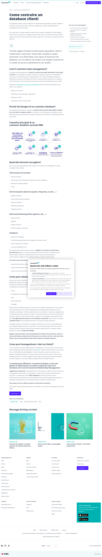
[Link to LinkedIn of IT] (2, 545)
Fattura (64, 530)
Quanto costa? (5, 496)
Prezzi (22, 2)
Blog (10, 10)
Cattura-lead (4, 483)
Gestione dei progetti (7, 473)
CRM (40, 401)
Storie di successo (31, 467)
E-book (28, 464)
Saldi (21, 401)
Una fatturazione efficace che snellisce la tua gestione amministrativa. (42, 533)
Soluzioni (15, 2)
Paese (43, 546)
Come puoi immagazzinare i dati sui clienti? (80, 41)
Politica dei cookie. (59, 289)
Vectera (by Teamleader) (7, 507)
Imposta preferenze (64, 293)
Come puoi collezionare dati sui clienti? (79, 39)
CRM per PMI (54, 530)
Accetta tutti (51, 293)
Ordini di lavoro (5, 486)
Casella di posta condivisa (8, 490)
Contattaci (46, 2)
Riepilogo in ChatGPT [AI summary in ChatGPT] (76, 46)
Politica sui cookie (56, 511)
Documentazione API (32, 477)
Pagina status (30, 511)
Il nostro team (55, 467)
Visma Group (98, 554)
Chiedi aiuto (80, 464)
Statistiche (4, 477)
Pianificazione (5, 480)
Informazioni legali (57, 504)
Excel (38, 350)
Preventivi (4, 470)
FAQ (27, 507)
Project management (71, 533)
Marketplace (29, 470)
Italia (82, 2)
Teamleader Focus (6, 504)
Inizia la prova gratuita (93, 2)
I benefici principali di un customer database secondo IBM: (78, 34)
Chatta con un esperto (83, 460)
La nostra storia (56, 460)
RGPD (53, 514)
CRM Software (43, 530)
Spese (2, 467)
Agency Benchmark (31, 473)
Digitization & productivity (30, 401)
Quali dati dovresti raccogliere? (77, 37)
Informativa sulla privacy (58, 507)
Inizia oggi (15, 393)
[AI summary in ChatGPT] (9, 546)
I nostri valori (55, 464)
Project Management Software (51, 536)
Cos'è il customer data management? (79, 28)
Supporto (29, 504)
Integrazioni (4, 493)
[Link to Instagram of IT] (5, 545)
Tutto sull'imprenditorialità (33, 2)
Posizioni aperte (56, 470)
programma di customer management (28, 84)
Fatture (3, 464)
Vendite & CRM (14, 401)
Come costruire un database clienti (21, 10)
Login (76, 2)
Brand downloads (56, 473)
